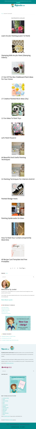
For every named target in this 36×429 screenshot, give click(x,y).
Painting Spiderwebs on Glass (12, 218)
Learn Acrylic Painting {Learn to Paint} (15, 36)
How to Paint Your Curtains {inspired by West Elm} (16, 238)
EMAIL (6, 273)
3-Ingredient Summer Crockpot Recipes (8, 336)
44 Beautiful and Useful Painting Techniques (13, 158)
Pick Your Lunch (5, 311)
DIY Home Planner (5, 307)
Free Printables (5, 404)
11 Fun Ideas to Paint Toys (11, 118)
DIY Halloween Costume (9, 419)
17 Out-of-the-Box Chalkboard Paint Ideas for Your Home (17, 78)
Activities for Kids (6, 398)
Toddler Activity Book (6, 310)
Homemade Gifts (5, 407)
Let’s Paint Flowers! (8, 138)
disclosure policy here (9, 363)
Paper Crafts (5, 409)
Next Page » (22, 268)
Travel (4, 414)
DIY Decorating (5, 400)
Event (4, 402)
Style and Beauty (5, 413)
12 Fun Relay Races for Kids (6, 338)
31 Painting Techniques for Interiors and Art (18, 179)
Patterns (4, 411)
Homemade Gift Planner (6, 313)
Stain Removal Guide (5, 308)
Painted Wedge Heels (9, 198)
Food (3, 403)
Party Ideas (5, 410)
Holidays (4, 406)
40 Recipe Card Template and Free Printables (14, 260)
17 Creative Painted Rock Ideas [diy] (14, 98)
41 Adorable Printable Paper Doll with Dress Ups (9, 340)
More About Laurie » (7, 300)
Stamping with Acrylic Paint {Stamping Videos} (15, 56)
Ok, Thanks (18, 2)
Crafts (4, 399)
